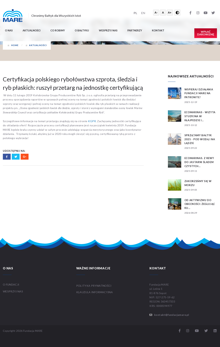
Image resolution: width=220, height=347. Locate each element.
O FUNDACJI (11, 284)
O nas (9, 30)
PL (135, 13)
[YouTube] (205, 12)
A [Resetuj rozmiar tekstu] (163, 12)
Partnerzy (134, 30)
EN (143, 13)
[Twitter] (213, 12)
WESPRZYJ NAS (13, 291)
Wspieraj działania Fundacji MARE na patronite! (198, 93)
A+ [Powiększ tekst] (170, 12)
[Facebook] (190, 12)
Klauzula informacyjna (94, 292)
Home (15, 45)
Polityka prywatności (94, 285)
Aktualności (32, 30)
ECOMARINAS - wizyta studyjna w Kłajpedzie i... (199, 116)
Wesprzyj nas (108, 30)
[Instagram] (198, 12)
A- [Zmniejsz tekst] (156, 12)
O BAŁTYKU (82, 30)
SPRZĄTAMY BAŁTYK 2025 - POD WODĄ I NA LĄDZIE (199, 139)
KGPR (92, 121)
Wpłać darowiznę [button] (205, 33)
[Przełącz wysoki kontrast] (177, 13)
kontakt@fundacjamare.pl (171, 314)
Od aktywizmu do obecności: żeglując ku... (199, 204)
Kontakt (158, 30)
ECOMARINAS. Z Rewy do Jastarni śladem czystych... (199, 162)
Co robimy (57, 30)
